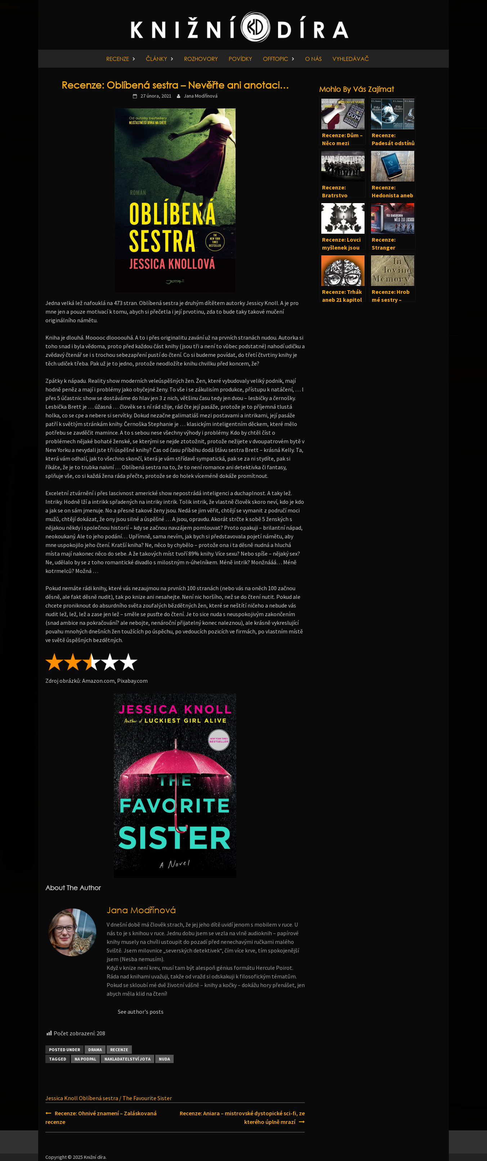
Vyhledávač (350, 58)
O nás (313, 58)
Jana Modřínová (201, 96)
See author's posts (141, 1011)
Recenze (117, 58)
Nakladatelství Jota (127, 1059)
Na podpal (85, 1059)
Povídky (240, 58)
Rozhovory (201, 58)
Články (156, 58)
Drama (95, 1049)
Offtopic (275, 58)
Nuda (164, 1059)
